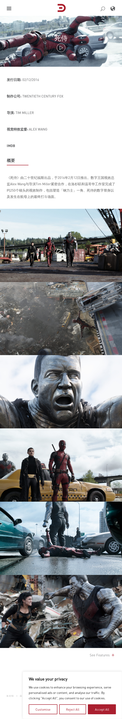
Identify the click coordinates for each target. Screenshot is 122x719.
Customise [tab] (42, 709)
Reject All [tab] (72, 709)
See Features (102, 655)
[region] (72, 695)
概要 (11, 160)
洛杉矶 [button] (10, 696)
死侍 (61, 38)
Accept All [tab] (102, 709)
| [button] (17, 696)
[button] (9, 8)
